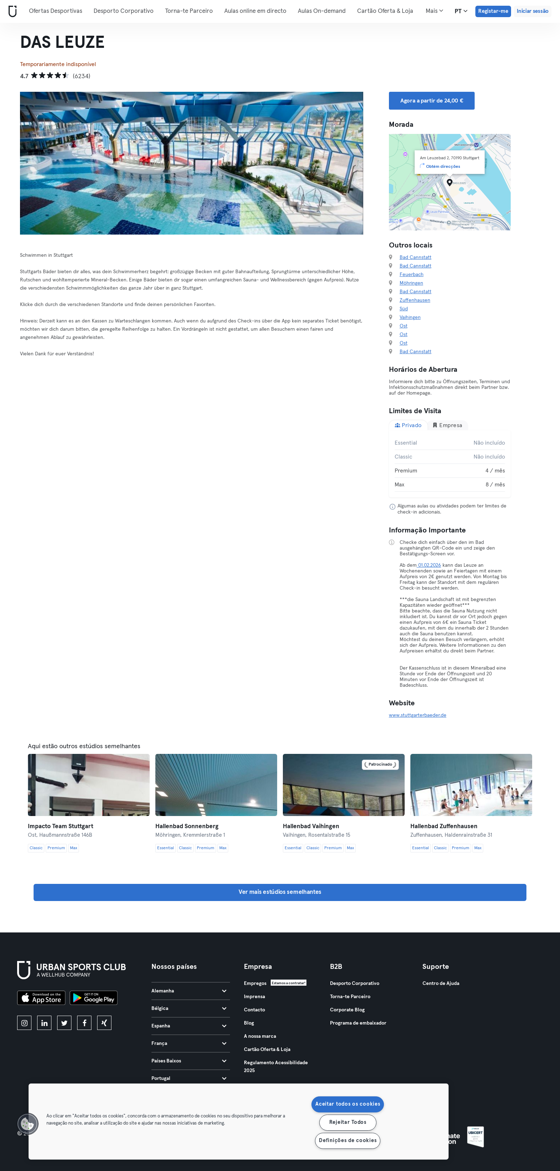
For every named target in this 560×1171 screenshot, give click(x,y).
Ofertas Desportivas (55, 11)
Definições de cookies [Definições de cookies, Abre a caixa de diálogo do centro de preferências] (347, 1140)
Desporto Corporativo (124, 11)
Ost (404, 326)
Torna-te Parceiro (189, 11)
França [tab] (188, 1043)
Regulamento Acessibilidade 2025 (276, 1066)
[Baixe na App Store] (41, 999)
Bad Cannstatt (415, 257)
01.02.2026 (429, 565)
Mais (434, 10)
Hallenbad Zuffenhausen (444, 827)
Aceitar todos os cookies (347, 1104)
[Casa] (11, 11)
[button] (27, 1123)
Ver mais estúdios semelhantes (280, 892)
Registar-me (493, 11)
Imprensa (254, 996)
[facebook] (84, 1023)
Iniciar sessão (533, 11)
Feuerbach (412, 274)
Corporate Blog (347, 1009)
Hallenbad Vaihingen (311, 827)
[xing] (104, 1023)
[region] (239, 1122)
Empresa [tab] (447, 425)
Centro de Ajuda (440, 983)
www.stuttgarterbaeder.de (417, 715)
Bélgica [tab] (188, 1008)
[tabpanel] (450, 464)
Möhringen (411, 283)
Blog (249, 1023)
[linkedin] (44, 1023)
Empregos (255, 983)
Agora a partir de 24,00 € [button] (431, 101)
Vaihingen (410, 317)
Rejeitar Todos (347, 1122)
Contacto (254, 1009)
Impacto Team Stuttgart (60, 827)
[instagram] (24, 1023)
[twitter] (64, 1023)
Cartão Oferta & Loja (385, 11)
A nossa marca (260, 1036)
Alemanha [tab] (188, 991)
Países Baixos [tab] (188, 1061)
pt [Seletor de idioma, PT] (461, 11)
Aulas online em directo (255, 11)
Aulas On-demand (322, 11)
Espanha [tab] (188, 1026)
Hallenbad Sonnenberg (187, 827)
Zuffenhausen (415, 300)
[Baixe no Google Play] (94, 999)
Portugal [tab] (188, 1078)
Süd (404, 308)
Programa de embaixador (358, 1023)
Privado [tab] (408, 425)
